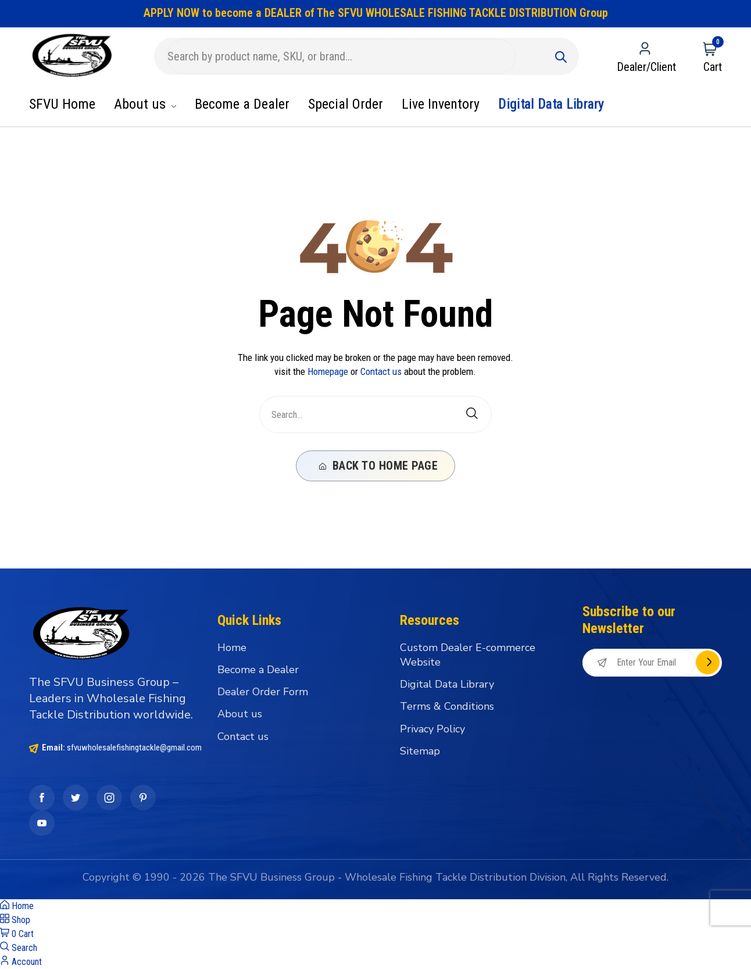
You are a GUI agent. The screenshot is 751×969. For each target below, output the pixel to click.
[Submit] (561, 56)
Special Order (345, 104)
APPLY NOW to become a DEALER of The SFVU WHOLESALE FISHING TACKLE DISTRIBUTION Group (376, 13)
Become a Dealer (242, 104)
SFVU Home (62, 104)
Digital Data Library (551, 104)
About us (145, 104)
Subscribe (708, 662)
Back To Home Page (378, 466)
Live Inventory (441, 104)
